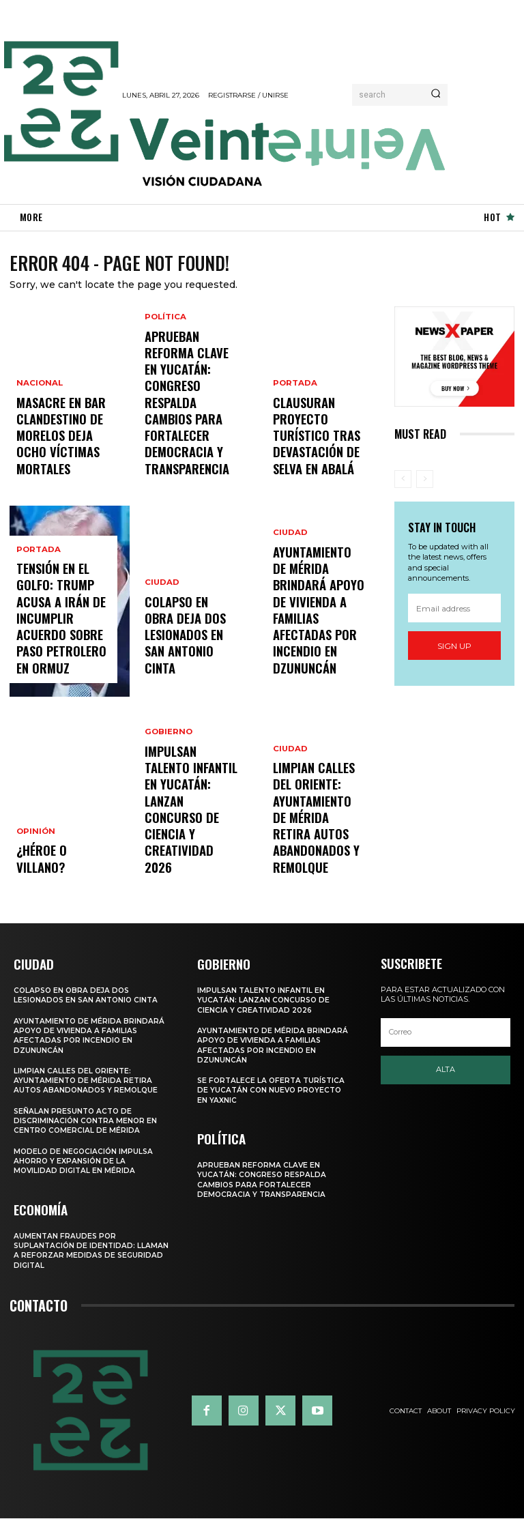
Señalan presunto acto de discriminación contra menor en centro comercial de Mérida (87, 1123)
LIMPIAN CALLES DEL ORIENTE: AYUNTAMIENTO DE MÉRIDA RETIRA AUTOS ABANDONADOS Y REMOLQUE (319, 840)
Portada (36, 594)
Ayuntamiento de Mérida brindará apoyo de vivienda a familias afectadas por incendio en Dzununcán (317, 641)
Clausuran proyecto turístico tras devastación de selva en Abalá (320, 454)
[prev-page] (402, 482)
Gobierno (167, 805)
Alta (445, 1072)
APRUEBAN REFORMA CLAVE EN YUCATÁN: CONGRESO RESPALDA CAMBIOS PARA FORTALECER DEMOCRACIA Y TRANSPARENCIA (190, 436)
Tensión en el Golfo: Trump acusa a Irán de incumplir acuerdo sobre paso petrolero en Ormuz (63, 641)
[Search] (436, 95)
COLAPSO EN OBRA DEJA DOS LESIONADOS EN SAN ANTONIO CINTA (191, 654)
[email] (454, 610)
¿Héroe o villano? (58, 872)
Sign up (454, 648)
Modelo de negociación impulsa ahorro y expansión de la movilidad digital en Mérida (85, 1163)
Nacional (37, 419)
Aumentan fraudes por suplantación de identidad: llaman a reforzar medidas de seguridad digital (82, 1251)
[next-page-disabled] (424, 482)
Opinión (34, 855)
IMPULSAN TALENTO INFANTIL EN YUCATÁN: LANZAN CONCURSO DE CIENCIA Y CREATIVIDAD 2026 (191, 847)
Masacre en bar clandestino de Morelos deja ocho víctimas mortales (60, 454)
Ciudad (161, 618)
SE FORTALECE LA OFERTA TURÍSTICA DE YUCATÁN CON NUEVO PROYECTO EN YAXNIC (273, 1092)
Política (164, 382)
